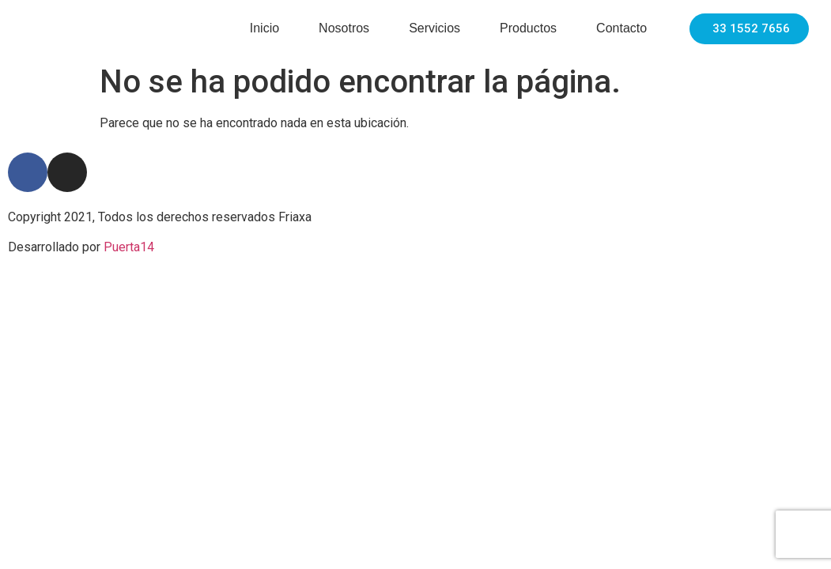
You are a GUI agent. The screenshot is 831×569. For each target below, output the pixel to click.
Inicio (264, 28)
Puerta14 (129, 246)
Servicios (434, 28)
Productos (528, 28)
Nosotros (344, 28)
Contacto (621, 28)
